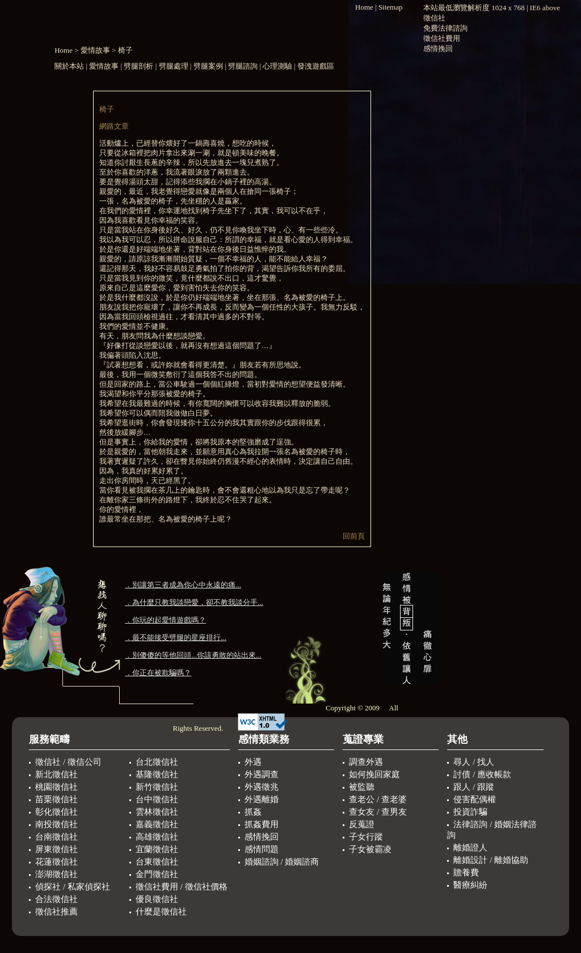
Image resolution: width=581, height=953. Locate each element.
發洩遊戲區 (315, 66)
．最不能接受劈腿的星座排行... (175, 637)
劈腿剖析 (138, 66)
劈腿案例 (208, 66)
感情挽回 (438, 48)
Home (63, 50)
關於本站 (70, 66)
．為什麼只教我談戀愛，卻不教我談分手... (194, 602)
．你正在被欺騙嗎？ (158, 672)
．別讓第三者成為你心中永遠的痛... (183, 585)
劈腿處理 (173, 66)
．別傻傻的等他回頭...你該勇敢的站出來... (193, 655)
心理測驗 (277, 66)
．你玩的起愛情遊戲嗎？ (165, 620)
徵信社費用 (441, 38)
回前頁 (354, 536)
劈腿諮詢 (243, 66)
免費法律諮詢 (445, 28)
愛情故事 (95, 50)
